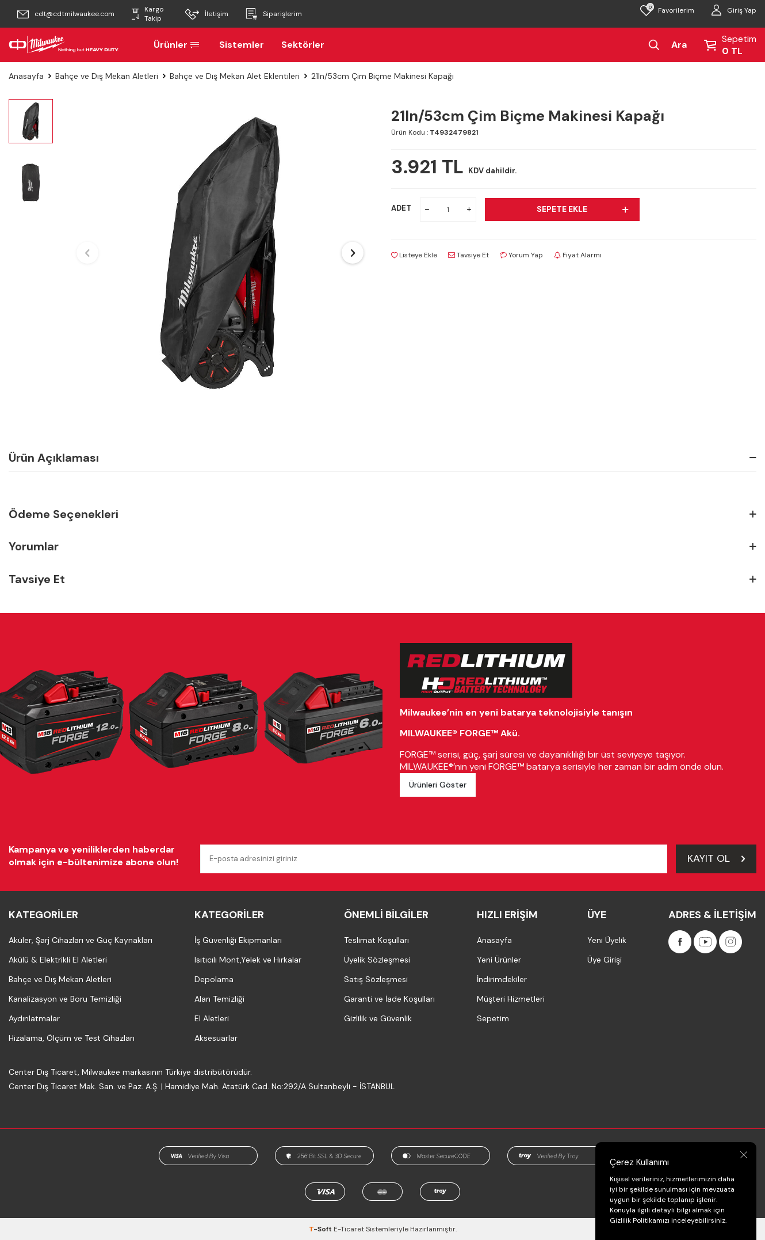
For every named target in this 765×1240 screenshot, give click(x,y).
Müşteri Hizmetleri (511, 999)
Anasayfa (26, 76)
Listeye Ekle (414, 255)
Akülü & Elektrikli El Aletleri (58, 959)
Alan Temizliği (219, 999)
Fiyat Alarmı (578, 255)
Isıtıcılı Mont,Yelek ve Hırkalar (247, 959)
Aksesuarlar (216, 1038)
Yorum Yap (521, 255)
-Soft (321, 1229)
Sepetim (493, 1018)
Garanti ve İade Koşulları (389, 999)
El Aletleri (211, 1018)
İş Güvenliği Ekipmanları (238, 940)
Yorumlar (382, 546)
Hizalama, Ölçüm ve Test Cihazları (72, 1038)
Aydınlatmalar (34, 1018)
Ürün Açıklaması (382, 457)
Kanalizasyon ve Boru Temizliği (65, 999)
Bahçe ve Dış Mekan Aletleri (106, 76)
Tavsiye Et (468, 255)
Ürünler (178, 45)
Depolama (214, 979)
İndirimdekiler (502, 979)
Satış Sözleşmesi (376, 979)
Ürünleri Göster (437, 784)
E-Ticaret (349, 1229)
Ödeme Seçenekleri (382, 514)
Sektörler (302, 45)
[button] (87, 253)
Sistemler (241, 45)
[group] (220, 253)
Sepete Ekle (582, 209)
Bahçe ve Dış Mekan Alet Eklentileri (235, 76)
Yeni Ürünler (499, 959)
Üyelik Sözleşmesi (377, 959)
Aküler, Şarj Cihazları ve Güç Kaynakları (80, 940)
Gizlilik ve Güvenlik (378, 1018)
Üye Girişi (604, 959)
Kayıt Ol (716, 858)
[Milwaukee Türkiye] (64, 45)
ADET (401, 208)
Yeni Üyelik (606, 940)
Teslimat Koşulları (376, 940)
